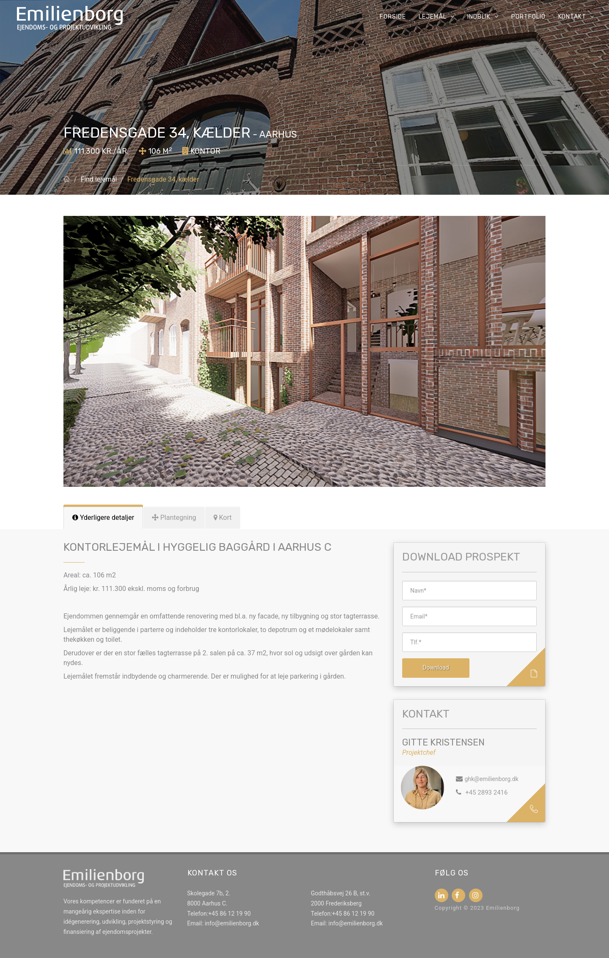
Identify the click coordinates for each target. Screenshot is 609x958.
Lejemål (437, 16)
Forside (393, 16)
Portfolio (528, 16)
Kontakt (576, 16)
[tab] (103, 518)
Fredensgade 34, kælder (163, 179)
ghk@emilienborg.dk (491, 779)
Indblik (483, 16)
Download (435, 667)
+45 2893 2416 (486, 792)
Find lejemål (99, 179)
